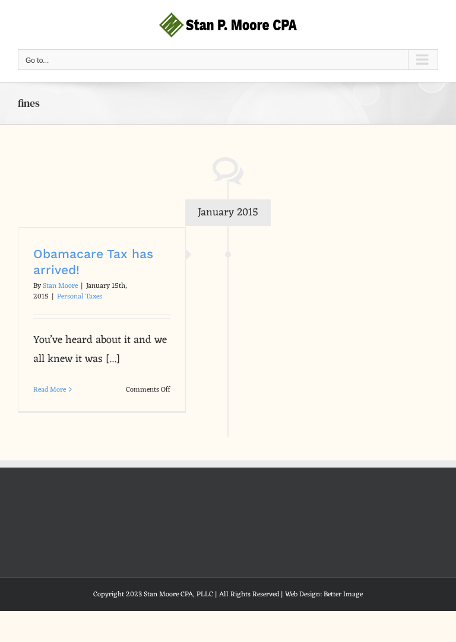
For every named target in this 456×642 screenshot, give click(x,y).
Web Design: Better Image (324, 594)
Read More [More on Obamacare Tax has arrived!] (49, 389)
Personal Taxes (79, 296)
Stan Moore (60, 286)
